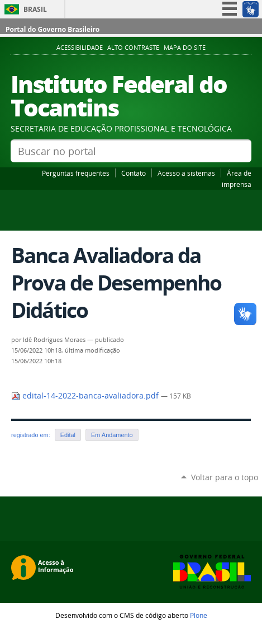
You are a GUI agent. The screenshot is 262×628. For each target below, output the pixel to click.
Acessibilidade (79, 47)
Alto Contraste (133, 47)
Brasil (35, 9)
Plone (198, 615)
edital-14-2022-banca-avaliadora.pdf (86, 396)
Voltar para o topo (224, 477)
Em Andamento (112, 435)
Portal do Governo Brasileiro (52, 29)
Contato (133, 172)
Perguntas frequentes (75, 172)
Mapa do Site (185, 47)
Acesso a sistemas (186, 172)
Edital (67, 435)
